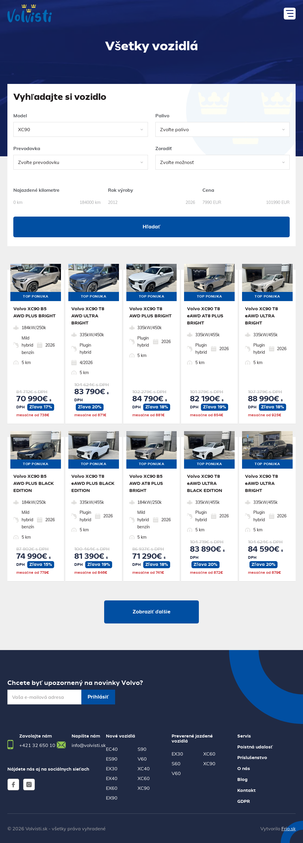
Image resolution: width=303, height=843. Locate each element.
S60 (176, 763)
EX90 (111, 798)
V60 (142, 759)
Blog (242, 780)
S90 (142, 749)
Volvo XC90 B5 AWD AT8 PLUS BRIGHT (146, 484)
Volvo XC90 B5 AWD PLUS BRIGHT (34, 312)
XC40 (144, 768)
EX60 (111, 788)
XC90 (144, 788)
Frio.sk (288, 828)
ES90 (111, 759)
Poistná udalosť (255, 747)
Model (20, 115)
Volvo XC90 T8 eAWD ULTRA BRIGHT (261, 316)
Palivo (162, 115)
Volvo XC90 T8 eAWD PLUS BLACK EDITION (93, 484)
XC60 (144, 778)
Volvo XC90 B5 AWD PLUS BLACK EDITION (33, 484)
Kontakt (246, 791)
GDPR (243, 802)
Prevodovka (26, 148)
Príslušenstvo (252, 758)
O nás (243, 769)
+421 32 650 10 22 (40, 745)
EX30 (111, 768)
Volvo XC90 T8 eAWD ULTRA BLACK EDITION (204, 484)
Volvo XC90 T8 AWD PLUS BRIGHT (150, 312)
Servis (244, 736)
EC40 (112, 749)
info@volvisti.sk (89, 745)
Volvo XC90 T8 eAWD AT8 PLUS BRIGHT (205, 316)
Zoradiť (163, 148)
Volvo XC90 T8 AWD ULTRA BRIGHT (87, 316)
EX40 (111, 778)
